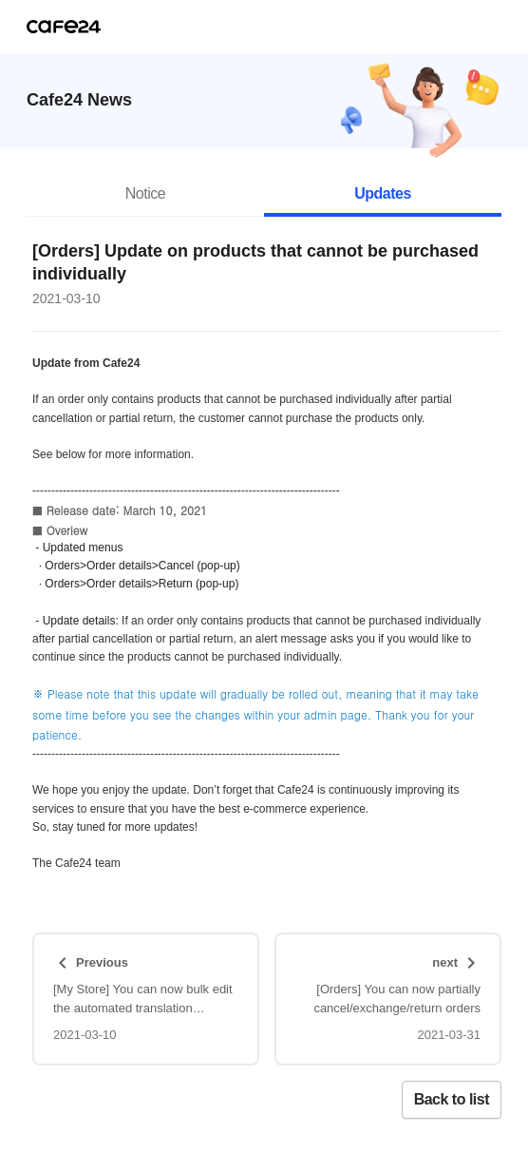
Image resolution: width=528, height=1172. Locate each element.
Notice (145, 193)
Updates (382, 193)
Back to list (451, 1099)
